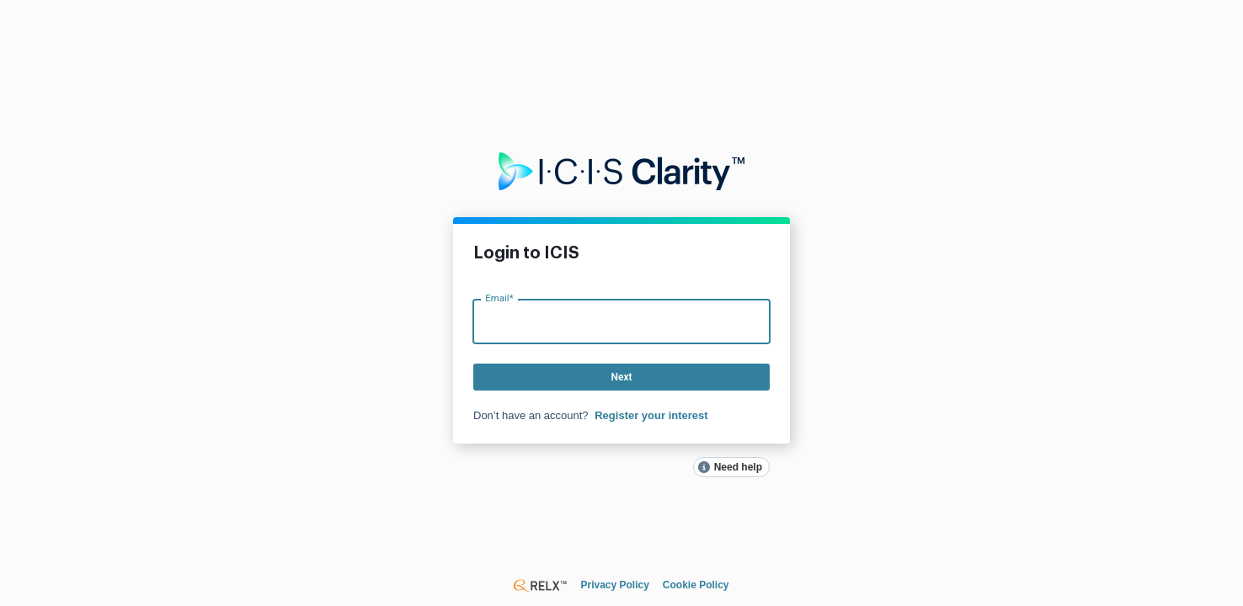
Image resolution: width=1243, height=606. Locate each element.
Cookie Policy (696, 585)
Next (621, 377)
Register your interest (651, 415)
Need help (738, 467)
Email (499, 297)
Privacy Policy (614, 585)
